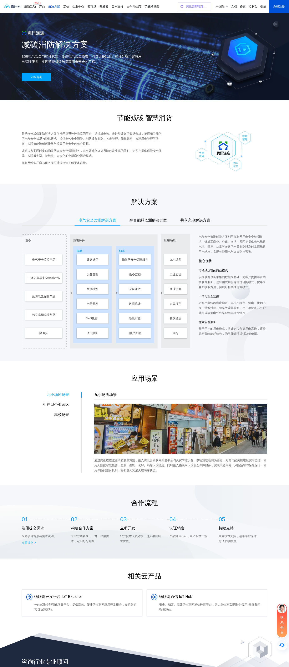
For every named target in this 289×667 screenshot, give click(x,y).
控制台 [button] (253, 6)
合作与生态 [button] (134, 6)
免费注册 (279, 6)
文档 (234, 6)
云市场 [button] (91, 6)
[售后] (282, 645)
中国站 (220, 6)
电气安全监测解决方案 (97, 220)
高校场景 (61, 415)
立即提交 (27, 542)
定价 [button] (66, 6)
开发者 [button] (104, 6)
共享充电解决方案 (195, 220)
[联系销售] (282, 620)
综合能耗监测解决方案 (148, 220)
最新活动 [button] (30, 5)
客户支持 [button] (117, 6)
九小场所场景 (58, 395)
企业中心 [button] (78, 6)
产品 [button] (42, 6)
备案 (243, 6)
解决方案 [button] (54, 6)
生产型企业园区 (56, 405)
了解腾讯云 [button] (151, 6)
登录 (263, 6)
